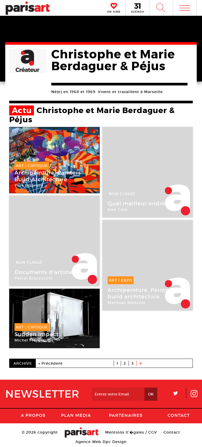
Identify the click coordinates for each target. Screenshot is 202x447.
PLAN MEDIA (76, 415)
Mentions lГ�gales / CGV (131, 432)
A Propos (33, 415)
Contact (179, 415)
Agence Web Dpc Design (101, 441)
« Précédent (50, 363)
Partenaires (126, 415)
